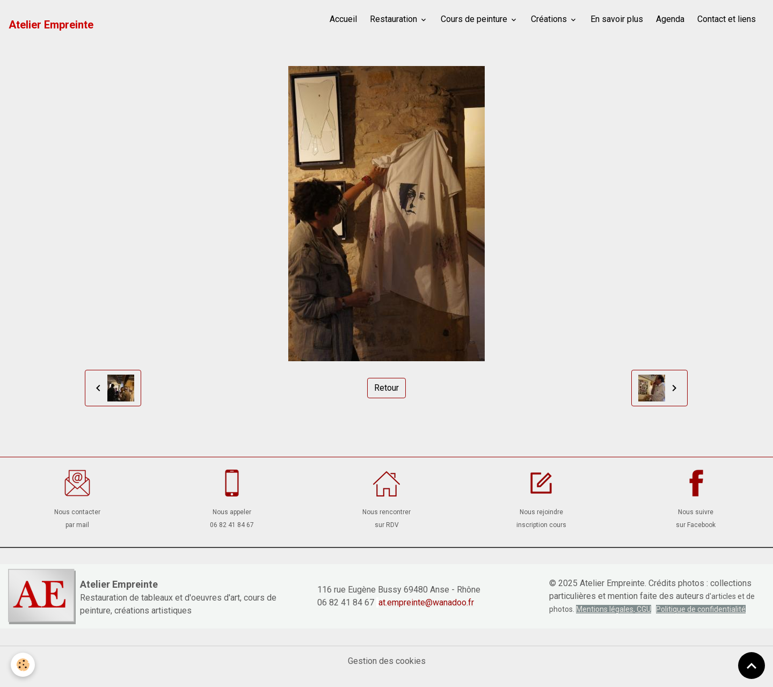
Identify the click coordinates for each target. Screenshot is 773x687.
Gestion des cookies (387, 661)
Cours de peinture (475, 19)
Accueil (343, 19)
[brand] (51, 25)
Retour (386, 388)
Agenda (670, 19)
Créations (550, 19)
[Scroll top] (751, 665)
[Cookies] (23, 665)
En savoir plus (616, 19)
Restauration (394, 19)
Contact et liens (726, 19)
